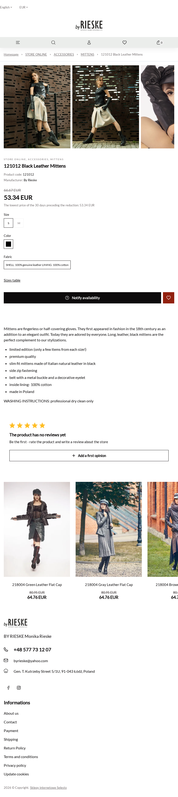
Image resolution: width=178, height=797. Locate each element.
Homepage (11, 54)
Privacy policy (15, 765)
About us (11, 713)
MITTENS (87, 54)
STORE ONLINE (36, 54)
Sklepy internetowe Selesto (48, 787)
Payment (11, 730)
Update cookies (16, 774)
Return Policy (15, 748)
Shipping (11, 739)
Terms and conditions (21, 756)
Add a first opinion (89, 455)
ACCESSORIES (64, 54)
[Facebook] (8, 687)
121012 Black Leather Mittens (122, 54)
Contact (10, 722)
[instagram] (18, 687)
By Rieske (30, 180)
